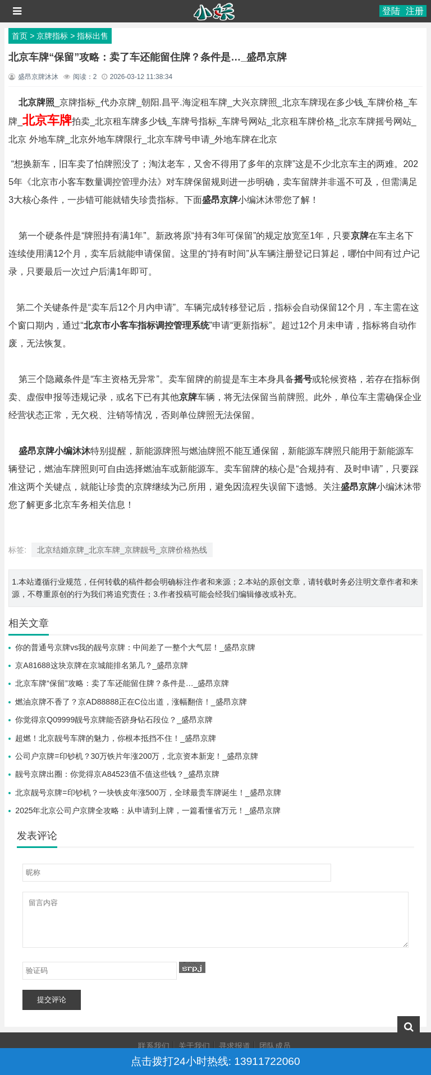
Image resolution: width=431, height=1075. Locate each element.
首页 (19, 35)
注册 (415, 11)
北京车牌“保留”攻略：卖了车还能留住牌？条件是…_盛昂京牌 (122, 683)
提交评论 (51, 999)
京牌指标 (52, 35)
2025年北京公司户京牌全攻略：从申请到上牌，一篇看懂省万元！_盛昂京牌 (148, 810)
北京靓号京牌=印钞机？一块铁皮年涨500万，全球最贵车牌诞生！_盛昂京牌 (148, 792)
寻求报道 (234, 1045)
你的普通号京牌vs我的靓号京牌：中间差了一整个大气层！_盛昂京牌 (135, 647)
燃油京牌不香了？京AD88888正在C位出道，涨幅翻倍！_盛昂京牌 (130, 701)
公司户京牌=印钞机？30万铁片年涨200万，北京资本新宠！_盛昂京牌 (136, 756)
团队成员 (275, 1045)
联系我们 (153, 1045)
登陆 (391, 11)
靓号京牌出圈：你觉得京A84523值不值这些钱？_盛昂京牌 (117, 774)
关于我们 (194, 1045)
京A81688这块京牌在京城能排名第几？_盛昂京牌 (101, 665)
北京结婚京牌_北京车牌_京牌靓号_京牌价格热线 (122, 549)
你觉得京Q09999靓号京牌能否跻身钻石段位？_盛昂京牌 (114, 719)
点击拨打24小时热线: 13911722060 (215, 1061)
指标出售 (92, 35)
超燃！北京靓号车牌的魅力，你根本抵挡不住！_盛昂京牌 (115, 738)
